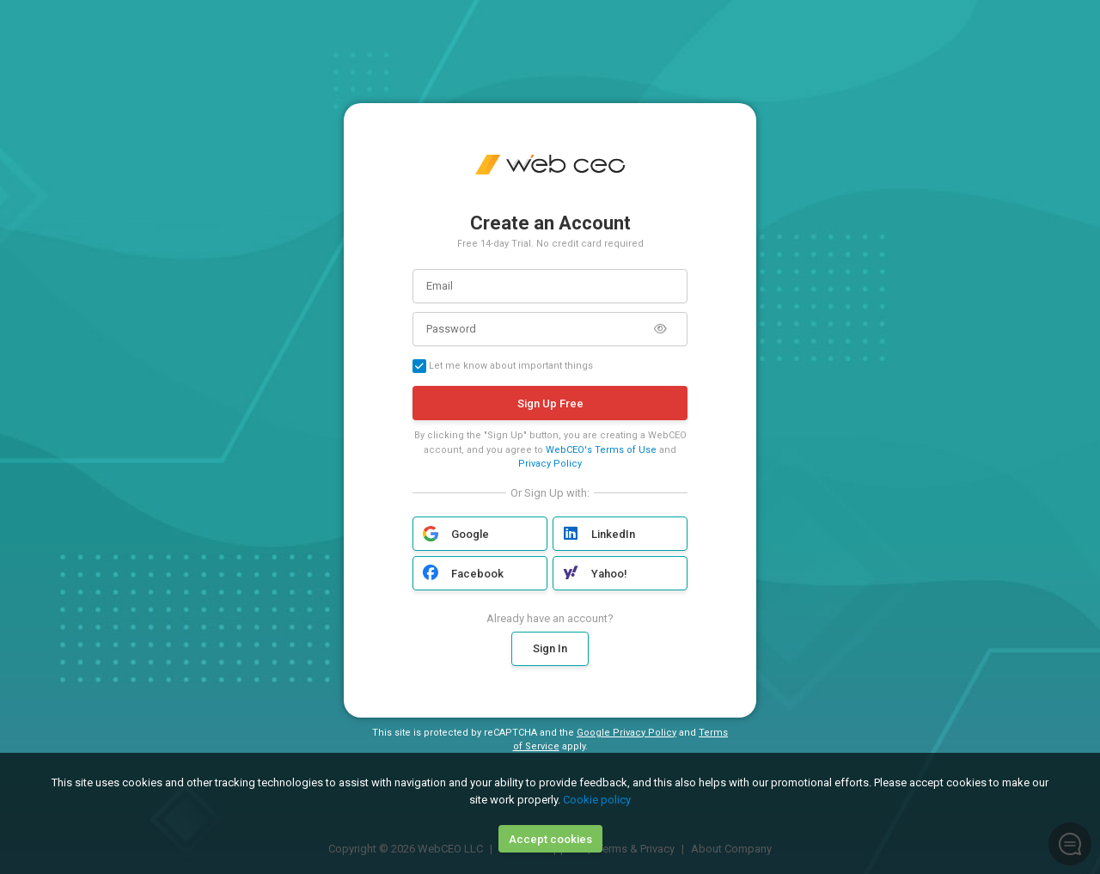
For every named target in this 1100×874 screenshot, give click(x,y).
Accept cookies (550, 839)
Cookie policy (597, 799)
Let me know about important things (502, 366)
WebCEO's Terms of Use (601, 449)
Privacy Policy (550, 463)
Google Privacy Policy (626, 732)
